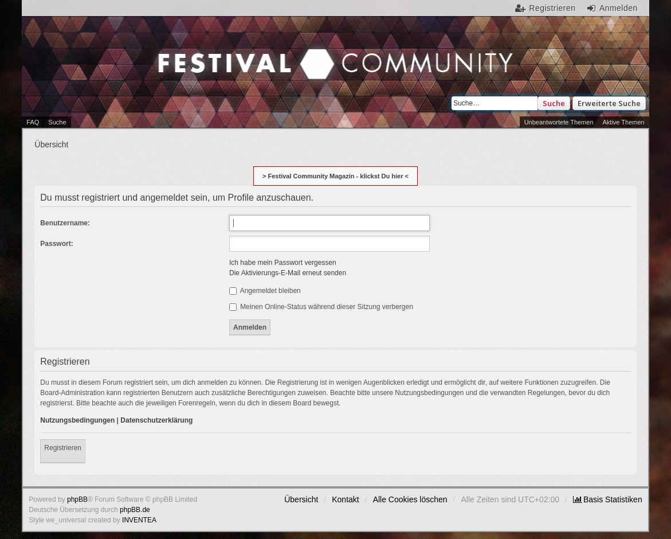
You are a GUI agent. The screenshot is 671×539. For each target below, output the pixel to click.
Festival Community (237, 52)
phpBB (77, 499)
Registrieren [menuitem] (552, 8)
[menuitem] (607, 499)
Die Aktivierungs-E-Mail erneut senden (287, 273)
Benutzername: (65, 223)
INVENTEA (139, 520)
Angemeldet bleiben (265, 291)
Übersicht (301, 499)
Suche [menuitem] (57, 122)
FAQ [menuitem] (32, 122)
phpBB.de (135, 510)
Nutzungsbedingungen (77, 420)
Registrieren (62, 448)
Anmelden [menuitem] (618, 8)
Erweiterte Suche (609, 103)
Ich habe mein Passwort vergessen (282, 263)
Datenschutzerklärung (156, 420)
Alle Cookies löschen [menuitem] (410, 499)
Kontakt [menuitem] (345, 499)
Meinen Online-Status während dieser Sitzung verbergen (321, 307)
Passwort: (56, 244)
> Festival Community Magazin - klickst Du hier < (335, 176)
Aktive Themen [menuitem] (624, 122)
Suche (554, 103)
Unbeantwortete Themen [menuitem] (559, 122)
